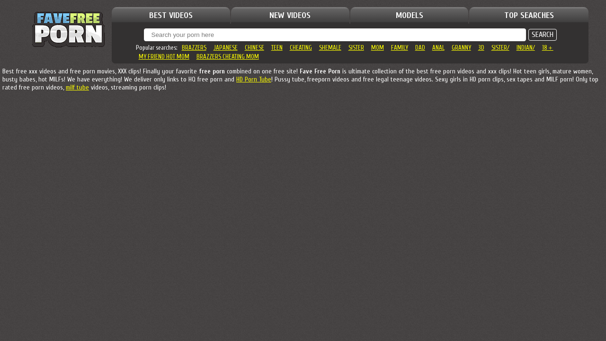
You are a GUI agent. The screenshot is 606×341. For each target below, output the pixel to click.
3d (481, 47)
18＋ (547, 47)
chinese (254, 47)
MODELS (409, 15)
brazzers (194, 47)
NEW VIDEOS (290, 15)
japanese (226, 47)
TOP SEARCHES (529, 15)
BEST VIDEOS (171, 15)
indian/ (526, 47)
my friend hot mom (164, 56)
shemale (330, 47)
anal (438, 47)
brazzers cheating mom (227, 56)
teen (277, 47)
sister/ (500, 47)
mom (377, 47)
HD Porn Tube (253, 79)
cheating (301, 47)
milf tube (77, 87)
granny (461, 47)
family (399, 47)
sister (356, 47)
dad (420, 47)
